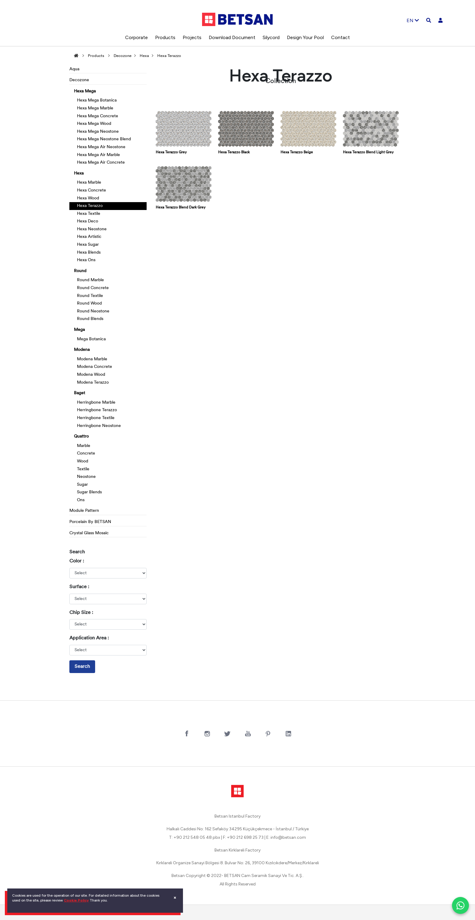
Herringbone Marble (96, 402)
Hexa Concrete (91, 190)
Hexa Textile (88, 214)
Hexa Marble (89, 182)
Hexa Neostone (92, 229)
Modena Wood (91, 374)
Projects (192, 37)
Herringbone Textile (96, 418)
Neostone (86, 477)
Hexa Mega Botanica (97, 100)
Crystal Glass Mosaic (89, 533)
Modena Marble (92, 359)
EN (413, 20)
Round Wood (89, 303)
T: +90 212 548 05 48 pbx (194, 837)
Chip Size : (81, 612)
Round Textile (90, 296)
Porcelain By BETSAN (90, 522)
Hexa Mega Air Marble (98, 155)
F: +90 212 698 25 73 (243, 837)
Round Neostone (93, 311)
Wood (82, 461)
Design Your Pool (305, 37)
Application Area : (89, 638)
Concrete (86, 453)
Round (80, 271)
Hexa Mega (85, 91)
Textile (83, 469)
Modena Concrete (94, 367)
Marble (83, 446)
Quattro (81, 436)
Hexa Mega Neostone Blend (104, 139)
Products (165, 37)
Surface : (79, 587)
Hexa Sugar (88, 244)
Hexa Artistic (89, 237)
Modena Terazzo (93, 382)
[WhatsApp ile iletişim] (460, 905)
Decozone (122, 56)
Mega (79, 330)
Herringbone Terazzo (97, 410)
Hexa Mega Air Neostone (101, 147)
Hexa (144, 56)
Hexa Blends (89, 252)
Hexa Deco (87, 221)
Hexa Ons (86, 260)
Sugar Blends (89, 492)
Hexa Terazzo (169, 56)
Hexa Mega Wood (94, 124)
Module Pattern (84, 510)
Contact (340, 37)
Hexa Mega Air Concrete (101, 162)
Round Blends (90, 319)
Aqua (74, 69)
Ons (81, 500)
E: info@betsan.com (286, 837)
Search (82, 666)
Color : (76, 561)
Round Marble (90, 280)
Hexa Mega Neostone (98, 131)
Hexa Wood (88, 198)
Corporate (136, 37)
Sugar (82, 484)
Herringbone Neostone (99, 426)
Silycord (271, 37)
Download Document (232, 37)
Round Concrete (93, 288)
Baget (79, 393)
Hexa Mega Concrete (97, 116)
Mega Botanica (91, 339)
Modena (82, 350)
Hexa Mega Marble (95, 108)
